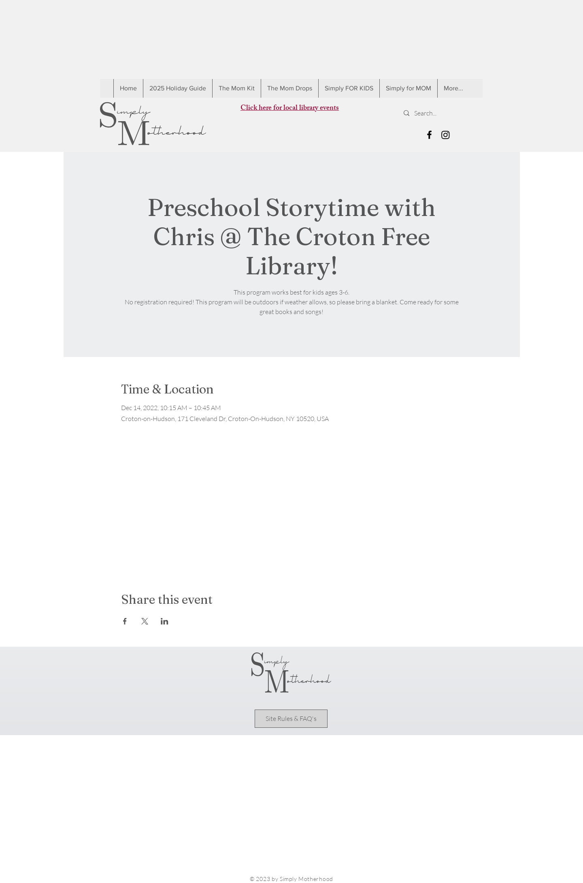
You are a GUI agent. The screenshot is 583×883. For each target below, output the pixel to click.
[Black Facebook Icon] (429, 134)
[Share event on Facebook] (125, 621)
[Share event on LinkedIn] (164, 621)
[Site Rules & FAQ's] (291, 719)
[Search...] (439, 113)
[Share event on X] (145, 621)
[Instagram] (445, 134)
